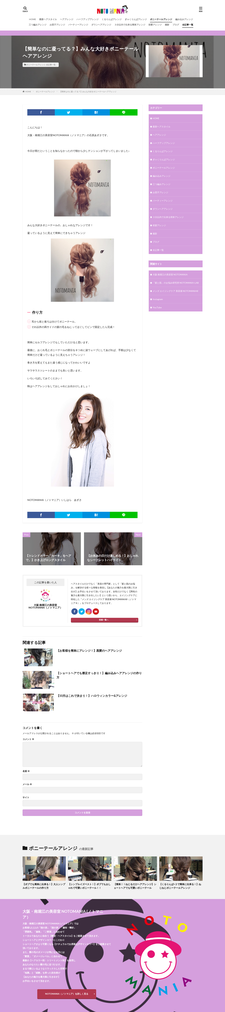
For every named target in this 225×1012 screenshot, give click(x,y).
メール (27, 784)
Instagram (158, 299)
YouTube (157, 307)
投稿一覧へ (103, 620)
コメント (28, 739)
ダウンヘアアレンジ (101, 24)
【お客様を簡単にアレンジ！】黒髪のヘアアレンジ (89, 650)
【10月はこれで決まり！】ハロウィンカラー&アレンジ (92, 695)
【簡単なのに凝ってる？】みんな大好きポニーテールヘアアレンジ (88, 91)
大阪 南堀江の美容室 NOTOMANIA (170, 274)
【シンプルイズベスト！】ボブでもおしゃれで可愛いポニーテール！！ (89, 886)
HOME (32, 19)
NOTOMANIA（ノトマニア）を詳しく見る (66, 993)
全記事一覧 (187, 24)
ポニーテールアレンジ (161, 19)
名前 (26, 771)
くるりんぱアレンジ (112, 19)
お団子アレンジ (57, 24)
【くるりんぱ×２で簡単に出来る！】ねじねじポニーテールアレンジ (180, 886)
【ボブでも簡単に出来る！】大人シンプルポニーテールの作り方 (44, 886)
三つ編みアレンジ (37, 24)
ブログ (175, 24)
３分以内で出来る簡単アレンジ (129, 24)
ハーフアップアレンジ (87, 19)
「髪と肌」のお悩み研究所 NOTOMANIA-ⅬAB (176, 282)
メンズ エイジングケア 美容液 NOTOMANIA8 (175, 291)
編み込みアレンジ (184, 19)
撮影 (167, 24)
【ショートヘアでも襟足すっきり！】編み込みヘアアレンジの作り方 (99, 675)
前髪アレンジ (155, 24)
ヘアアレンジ (66, 19)
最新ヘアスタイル (48, 19)
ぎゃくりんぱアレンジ (136, 19)
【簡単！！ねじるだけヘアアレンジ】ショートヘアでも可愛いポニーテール (135, 886)
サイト (26, 797)
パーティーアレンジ (78, 24)
